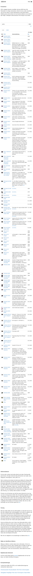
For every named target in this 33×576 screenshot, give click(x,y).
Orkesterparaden (4, 569)
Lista (3, 30)
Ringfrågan (9, 572)
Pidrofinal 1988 (7, 264)
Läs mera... (14, 188)
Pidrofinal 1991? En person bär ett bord (7, 84)
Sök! (30, 24)
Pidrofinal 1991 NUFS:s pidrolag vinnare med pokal (7, 430)
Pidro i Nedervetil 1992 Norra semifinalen (7, 158)
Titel (5, 34)
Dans (16, 572)
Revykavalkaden (12, 569)
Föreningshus (20, 572)
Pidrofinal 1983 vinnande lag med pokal (7, 209)
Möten (28, 572)
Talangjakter (3, 572)
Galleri (7, 30)
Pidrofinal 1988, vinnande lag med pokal (7, 435)
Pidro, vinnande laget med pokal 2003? (7, 399)
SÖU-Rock (19, 569)
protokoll (16, 555)
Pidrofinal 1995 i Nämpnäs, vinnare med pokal (7, 440)
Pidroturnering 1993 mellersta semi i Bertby (7, 174)
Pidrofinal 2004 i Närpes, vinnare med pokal (7, 415)
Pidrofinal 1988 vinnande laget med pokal (7, 261)
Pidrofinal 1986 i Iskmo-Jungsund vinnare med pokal (7, 58)
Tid (28, 34)
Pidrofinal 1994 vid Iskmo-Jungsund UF (7, 316)
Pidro (5, 402)
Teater (25, 572)
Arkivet (3, 1)
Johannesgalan (25, 569)
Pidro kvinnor (6, 195)
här (19, 502)
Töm (30, 26)
